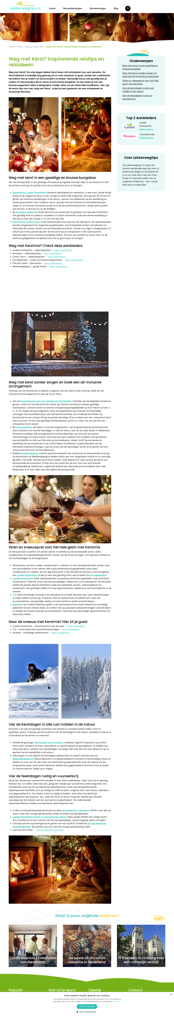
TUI (14, 594)
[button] (87, 1012)
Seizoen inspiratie (34, 46)
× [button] (171, 994)
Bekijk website (146, 129)
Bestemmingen (98, 8)
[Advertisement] (60, 289)
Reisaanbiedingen (72, 8)
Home (52, 8)
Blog (116, 8)
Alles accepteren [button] (87, 1006)
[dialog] (87, 1004)
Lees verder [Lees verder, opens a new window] (116, 1001)
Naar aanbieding (63, 250)
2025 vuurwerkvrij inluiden (49, 829)
